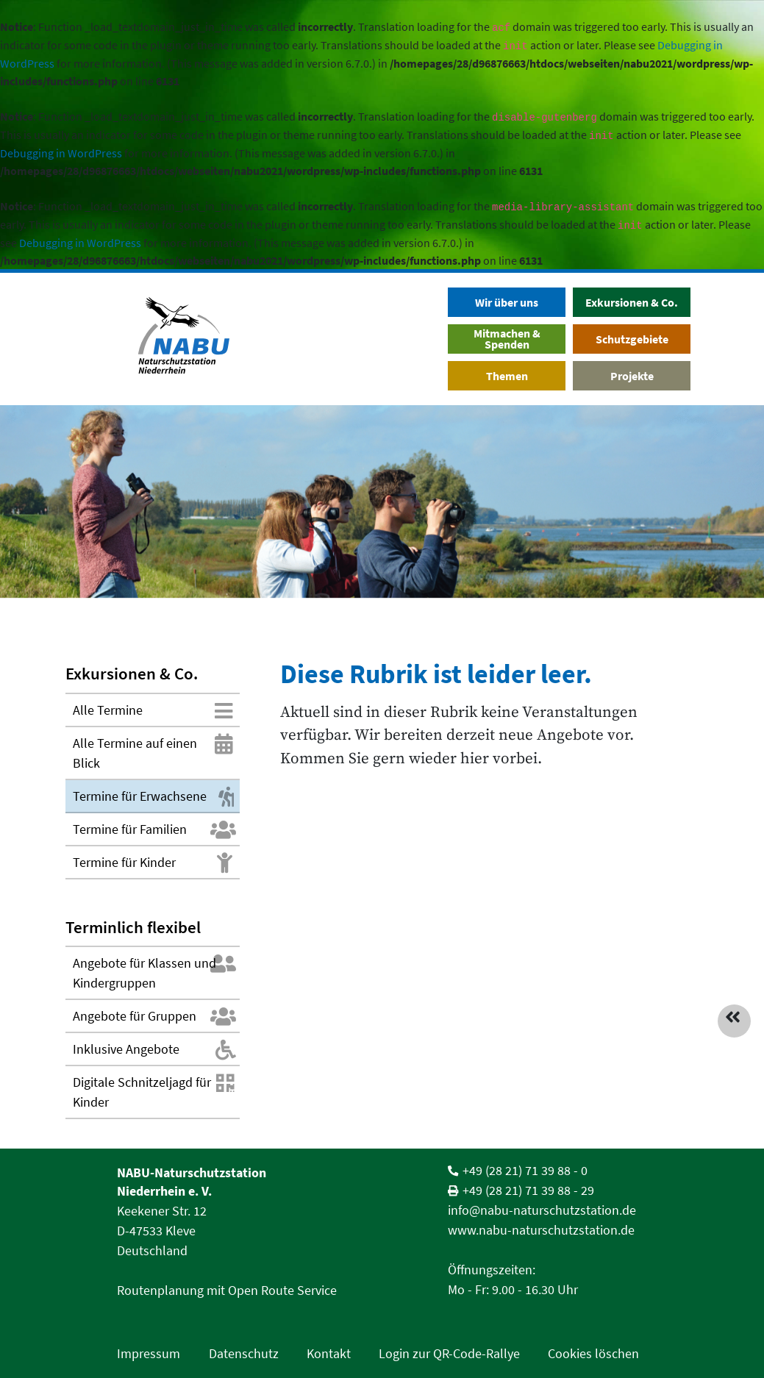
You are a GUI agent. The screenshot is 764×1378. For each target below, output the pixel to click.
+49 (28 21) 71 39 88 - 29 (528, 1190)
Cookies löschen (593, 1353)
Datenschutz (244, 1353)
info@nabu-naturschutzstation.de (542, 1210)
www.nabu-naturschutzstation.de (541, 1229)
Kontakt (329, 1353)
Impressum (148, 1353)
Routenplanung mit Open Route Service (227, 1290)
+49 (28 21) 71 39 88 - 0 (525, 1170)
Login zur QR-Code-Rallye (449, 1353)
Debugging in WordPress (61, 153)
